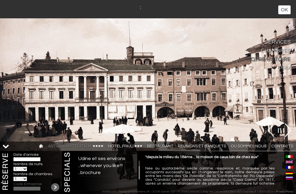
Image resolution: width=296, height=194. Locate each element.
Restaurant (160, 146)
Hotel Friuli (125, 146)
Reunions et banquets (202, 146)
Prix (285, 68)
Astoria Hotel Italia (75, 146)
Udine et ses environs (101, 158)
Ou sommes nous (248, 146)
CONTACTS (282, 146)
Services (278, 42)
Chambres (276, 50)
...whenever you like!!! (100, 165)
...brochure (89, 172)
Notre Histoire (269, 59)
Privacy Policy (284, 191)
